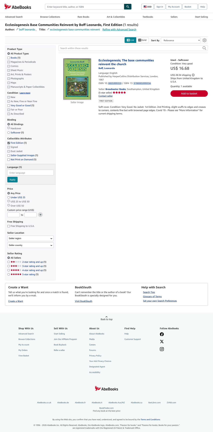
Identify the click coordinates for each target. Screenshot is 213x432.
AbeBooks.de (63, 402)
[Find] (127, 6)
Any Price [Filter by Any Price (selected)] (14, 193)
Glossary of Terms (152, 296)
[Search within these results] (133, 48)
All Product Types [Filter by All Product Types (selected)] (18, 53)
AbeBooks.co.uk (44, 402)
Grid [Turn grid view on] (142, 40)
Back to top (106, 319)
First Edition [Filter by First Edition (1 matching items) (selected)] (17, 142)
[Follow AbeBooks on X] (162, 342)
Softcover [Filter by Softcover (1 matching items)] (15, 132)
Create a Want (15, 301)
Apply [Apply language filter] (12, 179)
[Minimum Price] (13, 215)
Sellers (174, 16)
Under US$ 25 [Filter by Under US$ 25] (16, 197)
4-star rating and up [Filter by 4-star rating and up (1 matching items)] (28, 270)
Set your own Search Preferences (160, 300)
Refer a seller (59, 350)
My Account (174, 6)
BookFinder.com (106, 409)
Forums (92, 350)
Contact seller (106, 95)
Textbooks (148, 16)
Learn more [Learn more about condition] (25, 93)
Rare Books (83, 16)
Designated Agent (97, 366)
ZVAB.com (171, 402)
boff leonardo (27, 29)
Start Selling (201, 16)
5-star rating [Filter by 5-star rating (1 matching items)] (24, 274)
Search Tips (149, 292)
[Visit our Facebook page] (162, 334)
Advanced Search (14, 16)
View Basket (23, 355)
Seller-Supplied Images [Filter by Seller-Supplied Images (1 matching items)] (22, 155)
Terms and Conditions (150, 419)
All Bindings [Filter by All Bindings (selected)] (15, 124)
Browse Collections (50, 16)
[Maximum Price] (30, 215)
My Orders (22, 350)
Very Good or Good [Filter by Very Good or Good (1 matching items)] (20, 105)
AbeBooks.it (97, 402)
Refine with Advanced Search (119, 29)
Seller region (15, 238)
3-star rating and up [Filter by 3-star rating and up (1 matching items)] (28, 266)
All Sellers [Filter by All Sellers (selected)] (16, 257)
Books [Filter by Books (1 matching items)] (13, 57)
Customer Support (132, 339)
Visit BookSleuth (83, 301)
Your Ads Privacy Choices (100, 361)
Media (92, 339)
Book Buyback (60, 344)
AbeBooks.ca (136, 402)
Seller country (15, 245)
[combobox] (84, 6)
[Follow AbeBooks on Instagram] (162, 349)
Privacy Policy (95, 355)
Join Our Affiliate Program (65, 339)
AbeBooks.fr (80, 402)
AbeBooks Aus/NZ (116, 402)
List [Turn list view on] (130, 40)
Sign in (160, 6)
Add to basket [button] (189, 93)
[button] (204, 48)
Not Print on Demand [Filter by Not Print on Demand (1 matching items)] (21, 159)
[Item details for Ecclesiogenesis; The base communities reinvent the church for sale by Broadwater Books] (77, 79)
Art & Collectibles (116, 16)
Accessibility (94, 372)
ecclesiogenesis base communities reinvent (75, 29)
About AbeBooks (96, 333)
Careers (92, 344)
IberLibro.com (154, 402)
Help (202, 6)
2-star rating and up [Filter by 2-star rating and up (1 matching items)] (28, 261)
